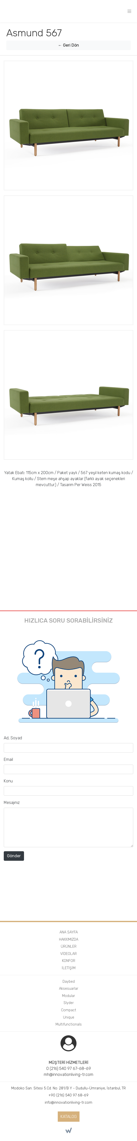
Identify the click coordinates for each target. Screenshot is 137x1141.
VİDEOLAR (68, 954)
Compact (68, 1010)
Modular (68, 996)
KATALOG (68, 1116)
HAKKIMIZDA (68, 939)
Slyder (69, 1003)
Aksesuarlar (68, 988)
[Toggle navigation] (129, 11)
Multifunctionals (69, 1024)
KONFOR (68, 961)
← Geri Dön (68, 45)
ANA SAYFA (69, 932)
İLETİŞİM (69, 968)
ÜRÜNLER (68, 946)
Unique (68, 1017)
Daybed (68, 981)
